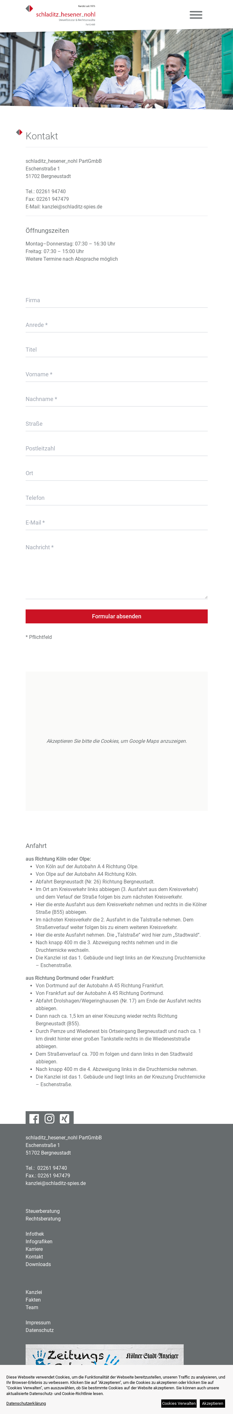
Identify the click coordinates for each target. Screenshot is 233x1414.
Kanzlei (34, 1292)
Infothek (35, 1234)
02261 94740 (51, 191)
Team (32, 1307)
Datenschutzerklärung (26, 1403)
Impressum (38, 1323)
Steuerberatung (43, 1211)
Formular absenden (116, 616)
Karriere (34, 1249)
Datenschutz (40, 1330)
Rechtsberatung (43, 1219)
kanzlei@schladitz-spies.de (72, 207)
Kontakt (34, 1257)
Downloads (38, 1264)
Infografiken (39, 1242)
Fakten (33, 1300)
